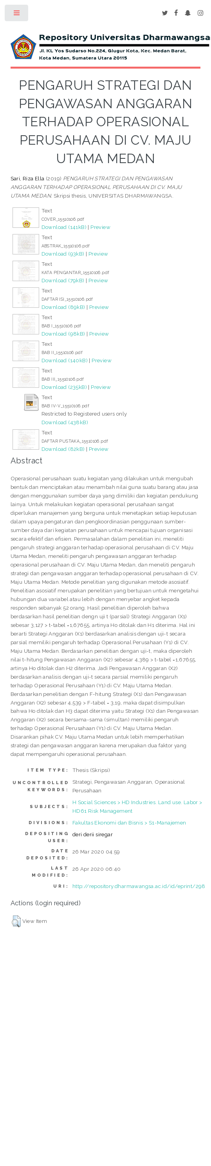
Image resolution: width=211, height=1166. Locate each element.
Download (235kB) (64, 387)
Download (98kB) (63, 334)
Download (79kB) (63, 280)
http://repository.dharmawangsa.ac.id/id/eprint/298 (139, 886)
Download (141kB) (64, 227)
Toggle (17, 14)
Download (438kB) (64, 422)
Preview (100, 227)
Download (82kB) (63, 449)
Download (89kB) (63, 307)
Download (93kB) (63, 254)
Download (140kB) (64, 360)
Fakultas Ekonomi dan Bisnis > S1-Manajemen (129, 822)
